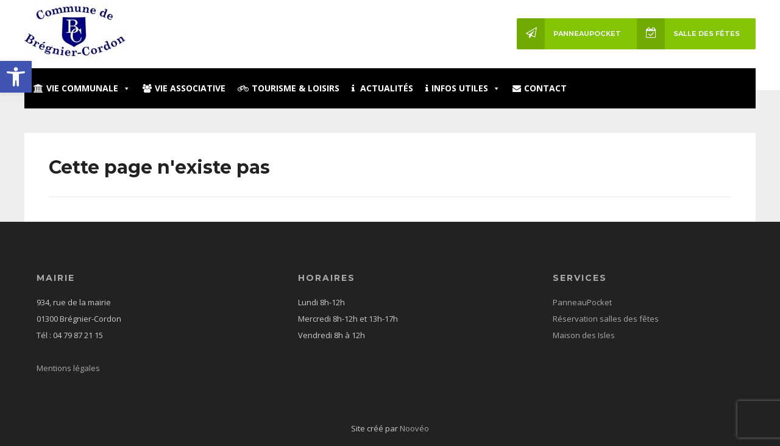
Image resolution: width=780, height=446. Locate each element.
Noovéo (414, 428)
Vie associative (184, 88)
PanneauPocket (569, 33)
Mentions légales (68, 368)
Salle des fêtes (688, 33)
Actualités (382, 88)
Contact (539, 88)
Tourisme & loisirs (288, 88)
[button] (16, 77)
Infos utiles (462, 88)
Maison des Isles (584, 335)
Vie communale (82, 88)
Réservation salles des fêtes (606, 318)
